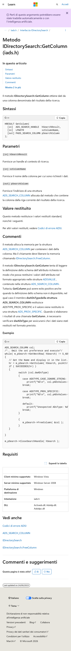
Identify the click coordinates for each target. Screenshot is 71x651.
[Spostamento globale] (3, 4)
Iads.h (14, 30)
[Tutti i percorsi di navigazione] (5, 30)
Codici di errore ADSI (50, 228)
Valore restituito (13, 78)
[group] (35, 396)
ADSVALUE (49, 279)
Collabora (45, 622)
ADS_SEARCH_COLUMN (16, 195)
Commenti (10, 82)
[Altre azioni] (65, 30)
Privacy (10, 626)
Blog (32, 622)
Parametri (10, 73)
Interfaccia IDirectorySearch (34, 30)
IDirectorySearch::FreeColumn (33, 258)
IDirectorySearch (12, 540)
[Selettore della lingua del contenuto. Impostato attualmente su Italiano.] (14, 598)
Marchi (10, 641)
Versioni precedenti (16, 622)
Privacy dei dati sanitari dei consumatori (26, 631)
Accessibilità (39, 636)
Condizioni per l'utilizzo (18, 636)
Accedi (65, 4)
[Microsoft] (35, 4)
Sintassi (9, 69)
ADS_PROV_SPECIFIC (30, 311)
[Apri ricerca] (57, 4)
